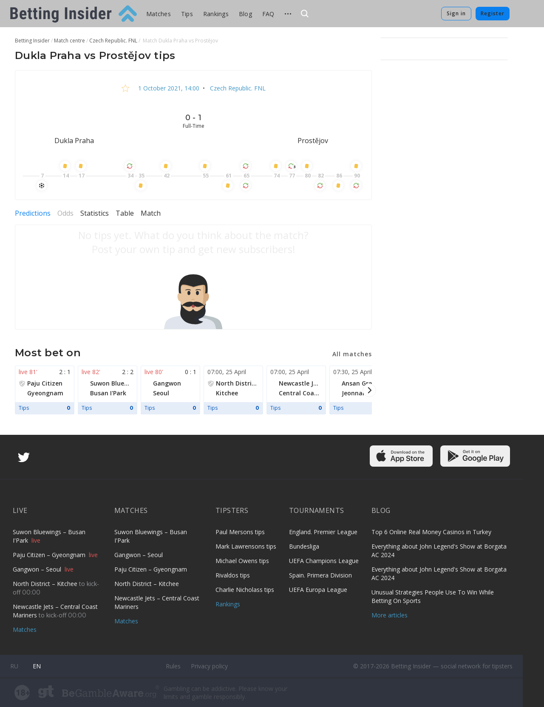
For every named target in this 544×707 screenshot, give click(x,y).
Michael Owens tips (242, 561)
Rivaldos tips (232, 575)
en (37, 666)
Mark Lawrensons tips (245, 546)
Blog (245, 14)
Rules (173, 666)
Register (492, 13)
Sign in (456, 13)
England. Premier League (323, 532)
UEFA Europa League (318, 590)
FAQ (268, 14)
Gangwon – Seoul (38, 569)
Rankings (216, 14)
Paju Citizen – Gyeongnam (50, 555)
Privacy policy (209, 666)
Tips (187, 14)
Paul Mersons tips (240, 532)
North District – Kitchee (46, 584)
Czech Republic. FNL (237, 88)
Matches (158, 14)
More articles (389, 615)
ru (14, 666)
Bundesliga (304, 546)
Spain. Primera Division (320, 575)
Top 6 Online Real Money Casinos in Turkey (431, 532)
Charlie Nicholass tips (244, 590)
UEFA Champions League (324, 561)
